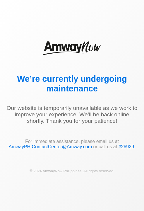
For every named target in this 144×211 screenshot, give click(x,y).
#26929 (126, 146)
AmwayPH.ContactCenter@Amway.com (50, 146)
